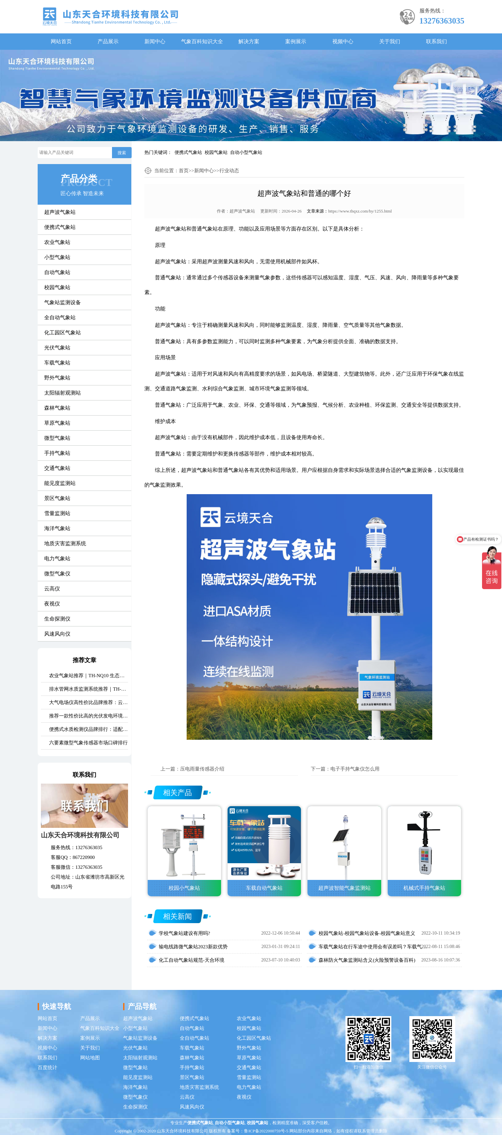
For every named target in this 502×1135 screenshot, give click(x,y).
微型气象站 (57, 438)
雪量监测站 (57, 513)
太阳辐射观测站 (62, 393)
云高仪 (52, 588)
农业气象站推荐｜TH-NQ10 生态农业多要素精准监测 (88, 675)
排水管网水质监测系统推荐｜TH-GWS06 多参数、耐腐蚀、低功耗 (88, 689)
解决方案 (248, 41)
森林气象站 (57, 408)
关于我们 (389, 41)
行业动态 (229, 170)
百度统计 (47, 1067)
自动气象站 (57, 272)
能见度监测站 (60, 483)
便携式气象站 (188, 152)
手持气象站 (57, 453)
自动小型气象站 (246, 152)
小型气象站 (57, 257)
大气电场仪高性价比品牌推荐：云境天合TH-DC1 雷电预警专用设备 (88, 702)
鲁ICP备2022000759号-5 (266, 1130)
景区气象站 (57, 498)
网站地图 (90, 1057)
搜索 (122, 152)
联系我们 (436, 41)
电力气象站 (57, 558)
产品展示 (108, 41)
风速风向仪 (57, 634)
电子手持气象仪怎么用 (355, 769)
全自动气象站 (60, 317)
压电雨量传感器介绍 (202, 769)
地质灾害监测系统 (65, 543)
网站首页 (61, 41)
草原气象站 (57, 423)
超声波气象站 (60, 212)
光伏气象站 (57, 347)
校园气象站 (216, 152)
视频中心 (342, 41)
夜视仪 (52, 603)
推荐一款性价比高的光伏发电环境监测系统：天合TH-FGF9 (88, 715)
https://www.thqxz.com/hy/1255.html (360, 211)
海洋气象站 (57, 528)
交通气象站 (57, 468)
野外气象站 (57, 378)
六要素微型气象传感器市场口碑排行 (88, 742)
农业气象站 (57, 242)
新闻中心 (154, 41)
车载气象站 (57, 362)
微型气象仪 (57, 573)
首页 (184, 170)
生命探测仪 (57, 619)
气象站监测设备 (62, 302)
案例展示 (295, 41)
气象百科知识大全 (202, 41)
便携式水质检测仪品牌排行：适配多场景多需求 (88, 729)
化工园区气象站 (62, 332)
